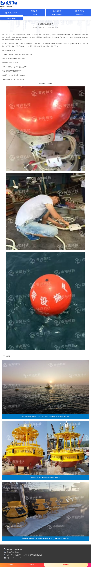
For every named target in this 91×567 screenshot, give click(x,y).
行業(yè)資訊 (80, 14)
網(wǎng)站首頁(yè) (11, 13)
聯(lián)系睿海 (11, 18)
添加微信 (10, 564)
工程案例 (34, 14)
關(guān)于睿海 (57, 14)
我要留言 (32, 564)
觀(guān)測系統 (79, 11)
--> (1, 8)
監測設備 (34, 11)
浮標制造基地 (57, 11)
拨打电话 (65, 565)
